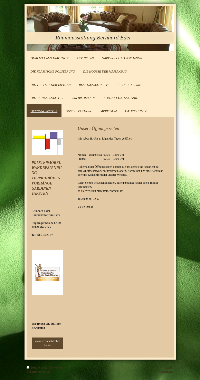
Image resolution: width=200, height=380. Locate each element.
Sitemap (57, 367)
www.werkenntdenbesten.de (47, 343)
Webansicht (166, 371)
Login (169, 367)
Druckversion (38, 367)
